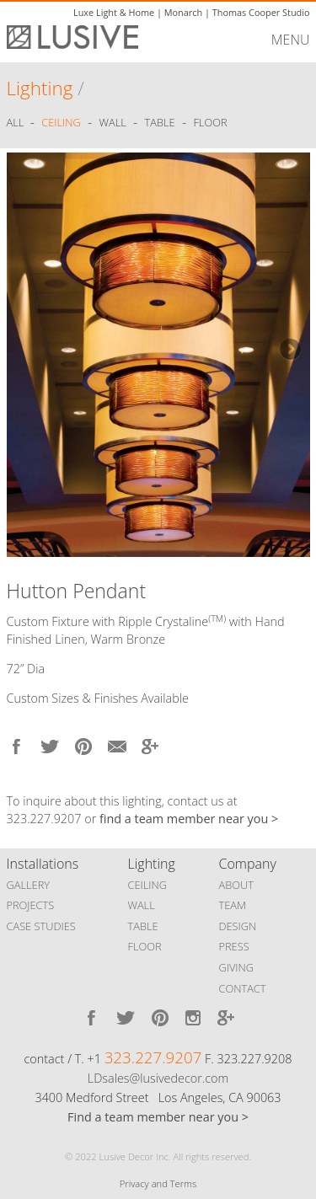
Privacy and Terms (158, 1183)
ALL (17, 123)
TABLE (143, 926)
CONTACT (242, 988)
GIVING (236, 967)
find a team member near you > (188, 819)
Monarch (183, 12)
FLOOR (145, 946)
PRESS (234, 946)
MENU (290, 39)
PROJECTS (31, 905)
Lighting (40, 88)
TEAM (233, 905)
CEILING (148, 884)
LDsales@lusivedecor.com (158, 1078)
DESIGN (238, 926)
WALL (141, 905)
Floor (210, 123)
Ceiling (61, 123)
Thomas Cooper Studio (261, 12)
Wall (112, 123)
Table (160, 123)
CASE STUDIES (41, 926)
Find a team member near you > (158, 1117)
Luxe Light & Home (113, 12)
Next (289, 350)
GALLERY (29, 884)
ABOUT (236, 884)
